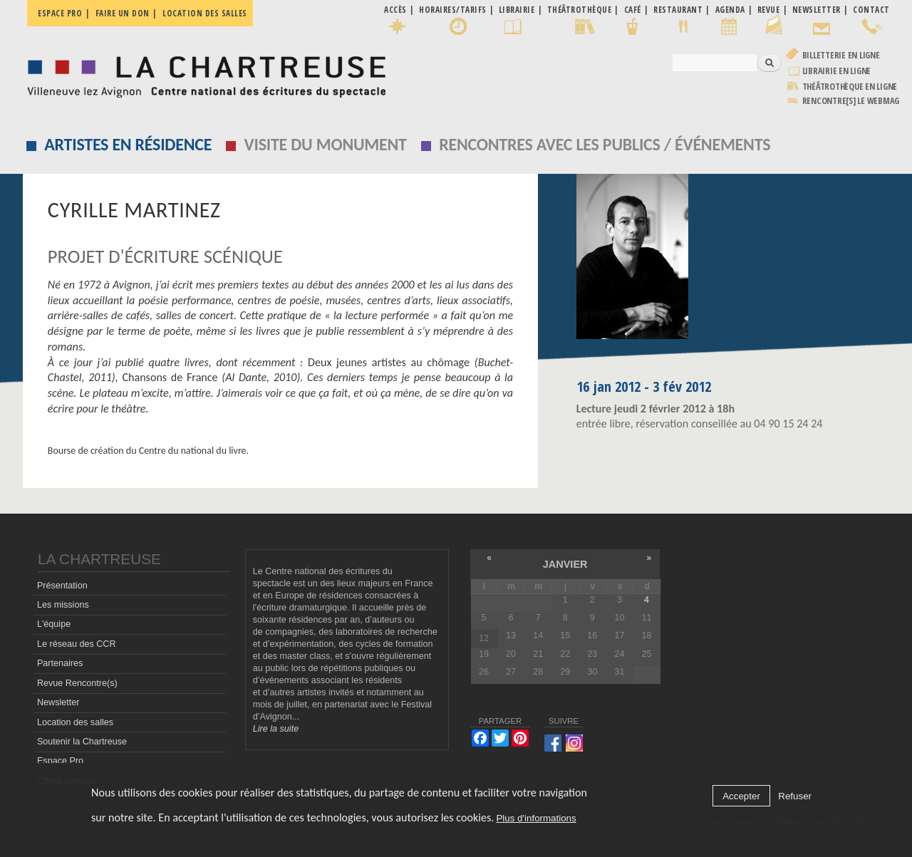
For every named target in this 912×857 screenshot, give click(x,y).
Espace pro (60, 13)
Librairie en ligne (836, 71)
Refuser (795, 796)
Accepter (741, 796)
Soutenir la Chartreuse (82, 742)
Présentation (62, 586)
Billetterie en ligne (841, 55)
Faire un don (122, 13)
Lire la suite (276, 729)
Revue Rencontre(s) (77, 683)
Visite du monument (325, 144)
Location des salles (204, 13)
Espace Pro (60, 761)
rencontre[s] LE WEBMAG (851, 101)
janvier (565, 564)
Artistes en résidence (128, 144)
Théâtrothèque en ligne (850, 86)
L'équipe (54, 624)
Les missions (63, 605)
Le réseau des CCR (76, 644)
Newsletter (58, 702)
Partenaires (60, 663)
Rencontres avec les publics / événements (604, 144)
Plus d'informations (536, 818)
